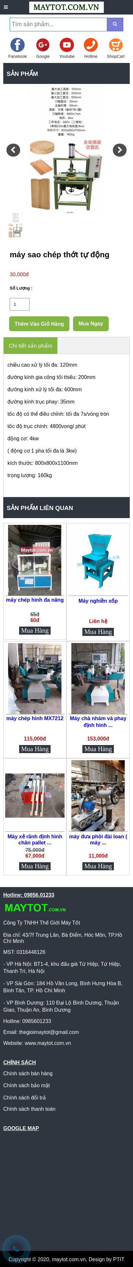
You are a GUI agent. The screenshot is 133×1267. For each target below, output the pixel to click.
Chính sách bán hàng (28, 1073)
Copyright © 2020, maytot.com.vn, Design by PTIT (67, 1259)
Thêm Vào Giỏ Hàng (39, 324)
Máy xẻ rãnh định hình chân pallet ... (34, 839)
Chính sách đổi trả (24, 1097)
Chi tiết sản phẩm (30, 346)
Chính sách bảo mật (26, 1085)
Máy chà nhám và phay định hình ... (98, 722)
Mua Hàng (35, 630)
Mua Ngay (91, 323)
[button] (13, 150)
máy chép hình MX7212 (34, 718)
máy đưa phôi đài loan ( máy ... (98, 839)
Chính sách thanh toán (29, 1109)
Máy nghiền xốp (98, 601)
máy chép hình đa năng (35, 600)
